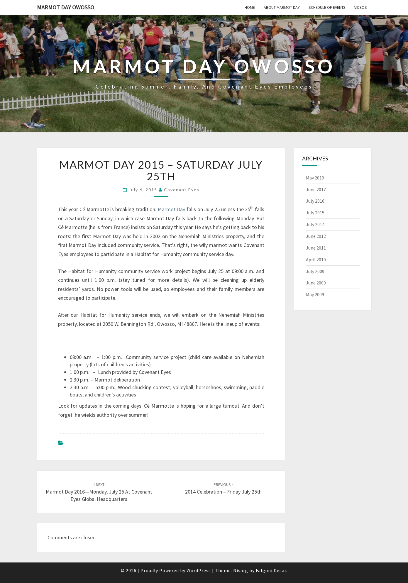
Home (250, 7)
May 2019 (315, 178)
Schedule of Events (327, 7)
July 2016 (315, 201)
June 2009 (316, 283)
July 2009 (315, 271)
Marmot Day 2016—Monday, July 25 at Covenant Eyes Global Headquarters (99, 492)
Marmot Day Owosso (65, 7)
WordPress (199, 570)
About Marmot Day (282, 7)
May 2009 (315, 294)
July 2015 (315, 213)
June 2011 (316, 248)
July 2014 (315, 224)
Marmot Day (171, 209)
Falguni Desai (271, 570)
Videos (360, 7)
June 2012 (316, 236)
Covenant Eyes (181, 189)
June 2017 (316, 189)
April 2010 (316, 259)
